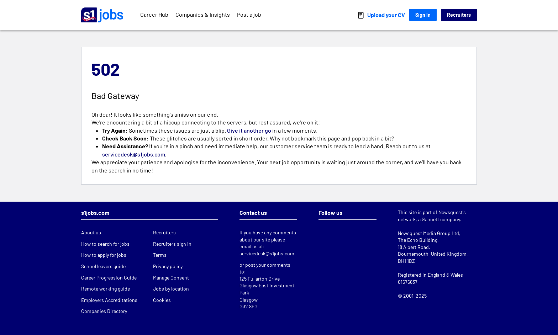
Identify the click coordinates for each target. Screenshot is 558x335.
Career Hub (154, 14)
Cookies (162, 300)
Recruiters (459, 15)
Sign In (423, 15)
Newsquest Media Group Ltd (428, 233)
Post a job (249, 14)
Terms (160, 255)
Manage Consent (171, 278)
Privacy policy (168, 266)
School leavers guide (103, 266)
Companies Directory (104, 311)
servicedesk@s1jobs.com (133, 154)
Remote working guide (105, 289)
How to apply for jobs (103, 255)
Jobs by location (171, 289)
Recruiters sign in (172, 244)
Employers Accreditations (109, 300)
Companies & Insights (202, 14)
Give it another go (249, 130)
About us (91, 232)
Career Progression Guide (109, 278)
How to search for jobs (105, 244)
